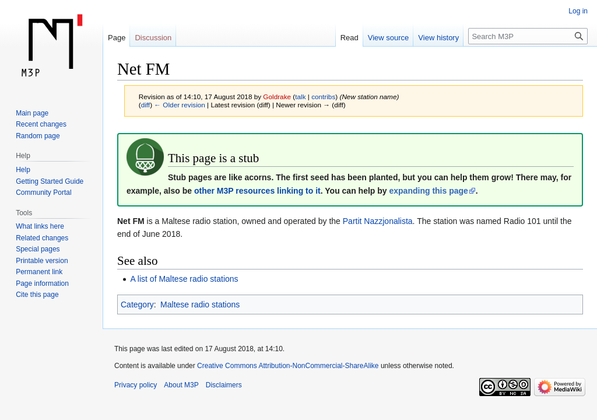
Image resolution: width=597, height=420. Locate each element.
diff (145, 104)
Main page (32, 113)
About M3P (181, 385)
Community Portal (43, 192)
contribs (323, 96)
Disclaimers (224, 385)
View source (388, 37)
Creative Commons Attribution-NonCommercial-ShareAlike (287, 366)
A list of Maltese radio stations (184, 279)
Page (116, 37)
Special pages (37, 249)
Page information (42, 283)
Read (349, 37)
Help (23, 170)
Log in (578, 11)
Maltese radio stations (200, 304)
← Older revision (179, 104)
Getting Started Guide (49, 181)
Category (137, 304)
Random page (37, 136)
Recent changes (41, 124)
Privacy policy (135, 385)
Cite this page (37, 294)
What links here (40, 226)
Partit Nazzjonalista (378, 221)
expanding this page (428, 190)
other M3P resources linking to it (257, 190)
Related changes (42, 238)
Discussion (153, 37)
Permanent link (39, 272)
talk (300, 96)
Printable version (42, 261)
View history (438, 37)
